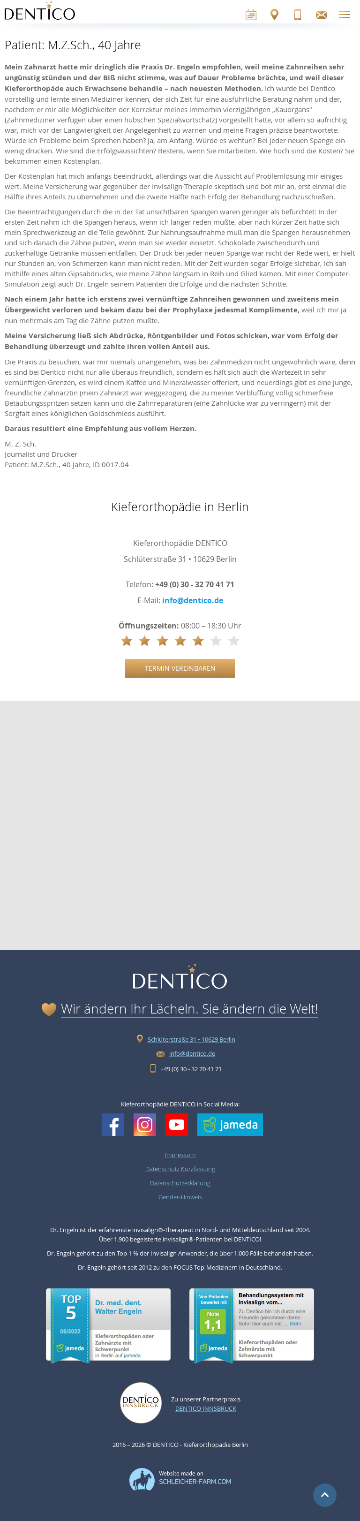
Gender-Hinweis (180, 1197)
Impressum (180, 1154)
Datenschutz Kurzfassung (180, 1169)
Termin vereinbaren (180, 668)
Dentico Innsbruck (205, 1408)
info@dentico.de (192, 600)
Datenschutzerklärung (180, 1183)
